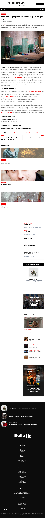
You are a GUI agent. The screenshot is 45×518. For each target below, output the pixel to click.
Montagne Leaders (22, 475)
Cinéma (22, 451)
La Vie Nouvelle (22, 471)
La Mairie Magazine (22, 476)
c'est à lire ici (33, 391)
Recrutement (22, 464)
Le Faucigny (22, 477)
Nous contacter (22, 508)
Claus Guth (20, 132)
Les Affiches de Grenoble (22, 470)
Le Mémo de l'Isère (22, 472)
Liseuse (42, 9)
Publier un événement (22, 460)
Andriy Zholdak (10, 96)
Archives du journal (22, 459)
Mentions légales (31, 513)
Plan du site (22, 514)
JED (3, 19)
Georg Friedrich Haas (6, 112)
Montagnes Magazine (22, 482)
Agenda (22, 461)
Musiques (3, 14)
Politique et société (22, 449)
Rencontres (22, 456)
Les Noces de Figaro (12, 132)
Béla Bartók (35, 132)
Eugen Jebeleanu (17, 77)
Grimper (22, 481)
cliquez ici (25, 492)
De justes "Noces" (6, 184)
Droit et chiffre (22, 450)
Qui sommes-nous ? (39, 513)
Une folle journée (5, 162)
